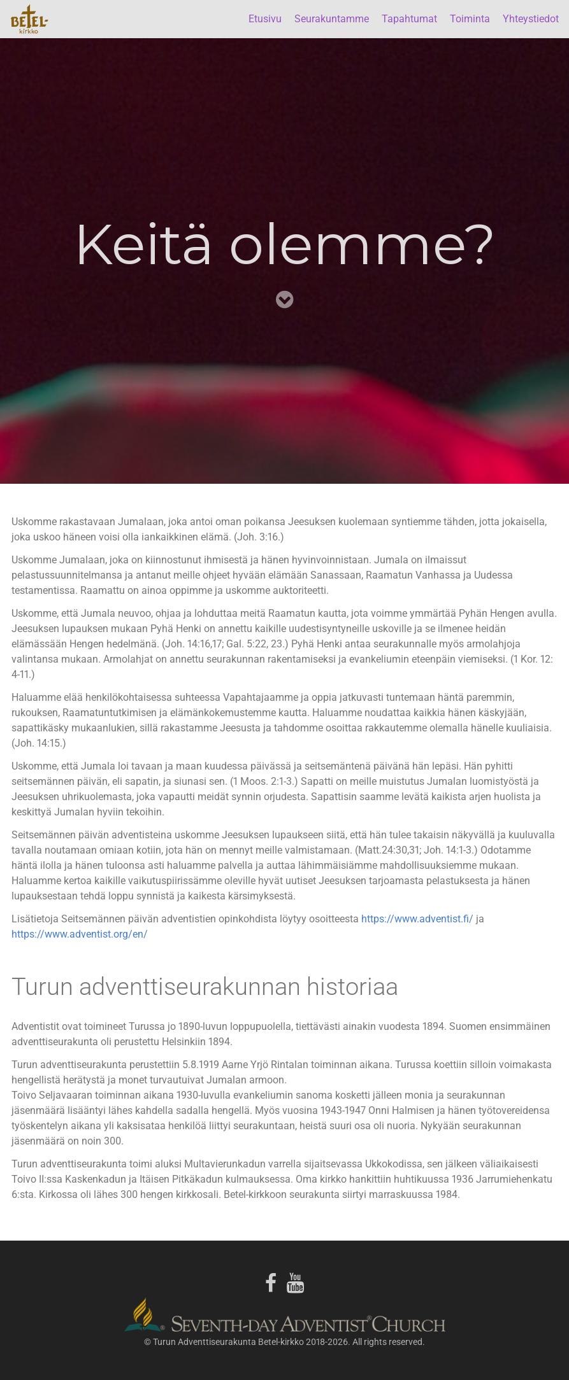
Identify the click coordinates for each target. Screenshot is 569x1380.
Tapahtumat (409, 19)
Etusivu (265, 19)
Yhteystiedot (531, 19)
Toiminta (470, 19)
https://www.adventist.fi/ (417, 919)
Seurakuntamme (331, 19)
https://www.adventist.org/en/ (79, 934)
